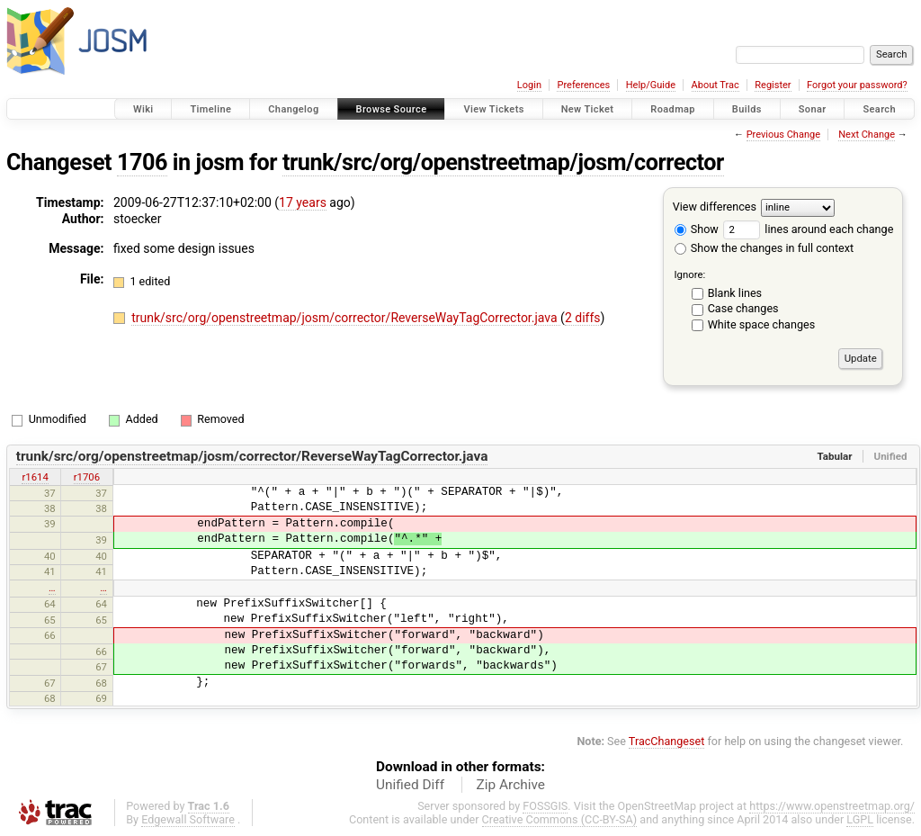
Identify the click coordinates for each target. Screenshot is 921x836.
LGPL (859, 819)
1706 (142, 162)
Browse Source (391, 109)
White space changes (762, 324)
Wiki (143, 109)
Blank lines (735, 293)
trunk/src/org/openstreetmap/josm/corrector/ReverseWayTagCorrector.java (345, 317)
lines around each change (808, 229)
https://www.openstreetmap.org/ (832, 806)
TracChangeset (667, 741)
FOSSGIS (545, 806)
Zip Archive (511, 785)
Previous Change (783, 134)
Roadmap (672, 109)
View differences (714, 206)
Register (773, 85)
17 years (302, 202)
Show (697, 229)
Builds (747, 109)
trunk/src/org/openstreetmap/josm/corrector (503, 162)
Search (879, 109)
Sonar (813, 109)
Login (529, 85)
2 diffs (583, 317)
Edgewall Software (188, 819)
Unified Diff (410, 785)
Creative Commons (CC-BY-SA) (560, 819)
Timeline (210, 109)
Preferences (583, 85)
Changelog (293, 109)
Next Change (866, 134)
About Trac (715, 85)
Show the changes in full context (764, 248)
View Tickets (493, 109)
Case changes (743, 308)
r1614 (35, 477)
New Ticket (587, 109)
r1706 (87, 477)
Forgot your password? (857, 85)
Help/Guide (650, 85)
